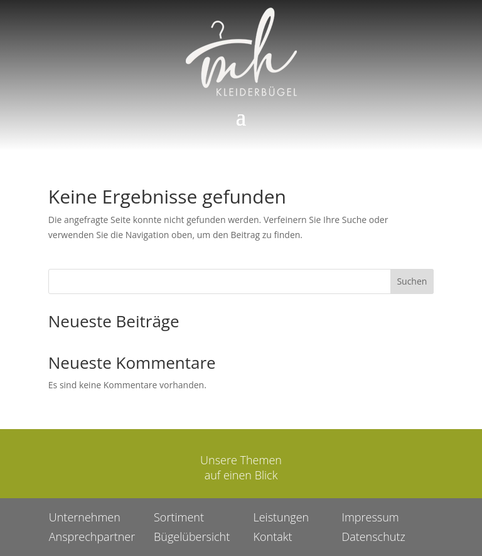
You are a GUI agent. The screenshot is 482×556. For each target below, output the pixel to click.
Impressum (370, 517)
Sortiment (179, 517)
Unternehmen (84, 517)
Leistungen (281, 517)
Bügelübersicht (192, 536)
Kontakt (272, 536)
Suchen (412, 281)
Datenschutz (373, 536)
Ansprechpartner (92, 536)
